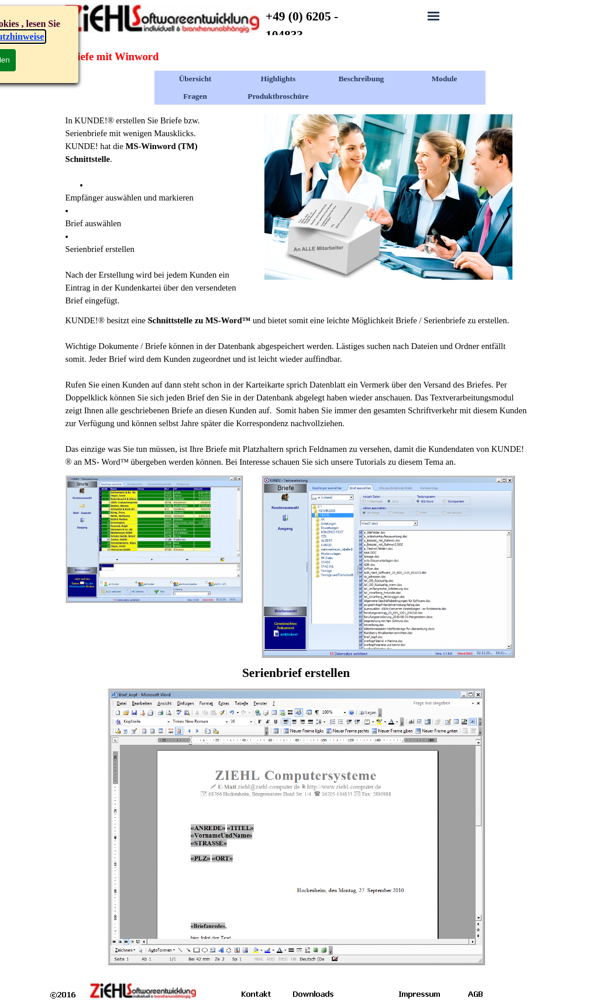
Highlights (278, 78)
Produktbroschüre (277, 96)
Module (444, 78)
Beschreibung (361, 78)
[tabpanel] (320, 25)
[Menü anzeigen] (433, 16)
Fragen (195, 96)
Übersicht (195, 78)
